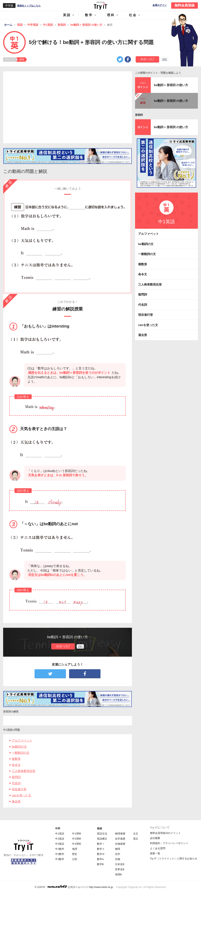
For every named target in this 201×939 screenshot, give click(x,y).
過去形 (16, 801)
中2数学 (59, 854)
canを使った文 (21, 795)
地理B (118, 874)
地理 (74, 848)
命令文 (16, 764)
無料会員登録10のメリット (165, 833)
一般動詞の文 (20, 752)
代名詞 (16, 783)
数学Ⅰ (101, 843)
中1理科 (76, 833)
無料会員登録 (185, 5)
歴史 (74, 854)
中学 (57, 828)
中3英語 (59, 843)
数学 (89, 15)
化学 (117, 854)
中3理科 (76, 843)
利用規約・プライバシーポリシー (169, 843)
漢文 (135, 838)
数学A (100, 859)
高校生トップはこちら (29, 6)
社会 (133, 15)
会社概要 (155, 838)
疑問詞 (16, 777)
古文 (135, 833)
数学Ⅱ (101, 848)
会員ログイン (160, 5)
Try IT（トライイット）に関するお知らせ (173, 858)
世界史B (119, 869)
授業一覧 (155, 853)
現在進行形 (19, 789)
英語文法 (102, 833)
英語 (67, 15)
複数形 (16, 758)
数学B (100, 864)
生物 (117, 859)
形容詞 (139, 114)
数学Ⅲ (101, 854)
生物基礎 (120, 843)
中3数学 (59, 859)
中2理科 (76, 838)
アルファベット (22, 740)
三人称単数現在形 (23, 771)
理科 (111, 15)
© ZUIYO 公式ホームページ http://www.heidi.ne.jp (74, 887)
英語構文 (102, 838)
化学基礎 (120, 838)
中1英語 (59, 833)
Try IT (100, 5)
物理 (117, 848)
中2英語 (59, 838)
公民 (74, 859)
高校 (99, 828)
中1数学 (59, 848)
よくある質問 (157, 848)
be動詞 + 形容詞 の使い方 (171, 85)
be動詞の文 (19, 746)
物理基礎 (120, 833)
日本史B (119, 864)
